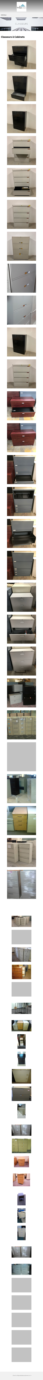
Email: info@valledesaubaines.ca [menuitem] (21, 1375)
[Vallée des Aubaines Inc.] (21, 7)
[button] (21, 55)
